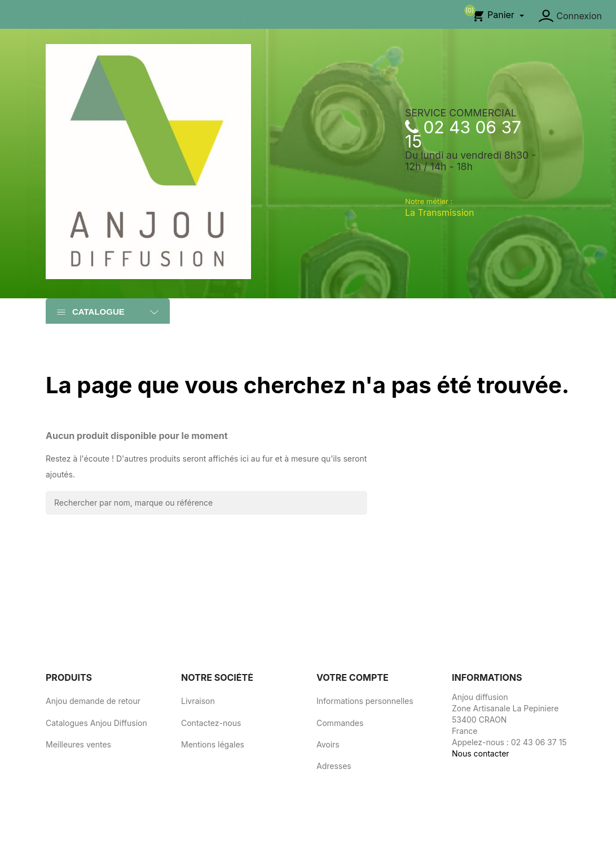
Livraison (198, 701)
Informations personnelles (364, 701)
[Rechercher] (206, 503)
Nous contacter (480, 753)
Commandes (339, 723)
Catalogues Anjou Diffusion (96, 723)
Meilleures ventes (78, 744)
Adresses (333, 766)
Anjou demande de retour (93, 701)
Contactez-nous (211, 723)
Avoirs (328, 744)
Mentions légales (212, 744)
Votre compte (352, 677)
